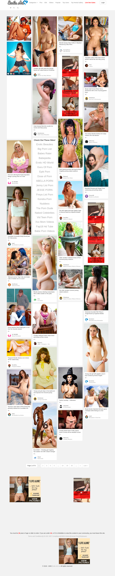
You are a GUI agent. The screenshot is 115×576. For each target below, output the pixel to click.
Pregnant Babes (16, 366)
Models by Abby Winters (44, 75)
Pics (41, 2)
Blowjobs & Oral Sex (95, 417)
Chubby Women (67, 439)
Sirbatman (92, 97)
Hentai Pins (75, 536)
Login (103, 2)
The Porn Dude (44, 208)
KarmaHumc (66, 49)
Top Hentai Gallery (77, 2)
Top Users (66, 2)
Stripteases (83, 536)
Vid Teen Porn (44, 217)
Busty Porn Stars (68, 178)
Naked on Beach (67, 219)
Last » (86, 465)
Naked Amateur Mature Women (72, 266)
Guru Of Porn (44, 167)
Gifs (45, 2)
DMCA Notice (65, 536)
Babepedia (45, 158)
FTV (39, 299)
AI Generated (67, 407)
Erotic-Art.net (56, 566)
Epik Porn (44, 171)
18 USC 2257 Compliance (51, 536)
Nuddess (45, 203)
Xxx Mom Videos (44, 221)
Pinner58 (91, 195)
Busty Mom (15, 183)
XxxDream (15, 284)
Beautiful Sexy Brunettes (96, 320)
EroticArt (91, 319)
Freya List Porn (44, 194)
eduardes (66, 405)
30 (72, 465)
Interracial (40, 458)
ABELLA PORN (44, 180)
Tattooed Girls (16, 285)
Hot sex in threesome (95, 99)
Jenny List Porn (44, 185)
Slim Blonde (66, 51)
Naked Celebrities (44, 212)
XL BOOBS (15, 181)
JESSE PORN (44, 189)
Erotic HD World (45, 162)
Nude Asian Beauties (43, 134)
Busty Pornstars (16, 336)
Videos (51, 2)
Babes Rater (44, 153)
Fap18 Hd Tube (44, 226)
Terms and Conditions (35, 536)
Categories (33, 2)
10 (62, 465)
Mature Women (93, 142)
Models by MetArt (94, 197)
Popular (57, 2)
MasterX (65, 176)
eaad (39, 74)
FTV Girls (40, 300)
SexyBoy (65, 217)
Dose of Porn (44, 176)
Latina (90, 66)
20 (67, 465)
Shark (39, 457)
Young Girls (92, 382)
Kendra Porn (45, 199)
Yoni (90, 64)
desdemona (41, 133)
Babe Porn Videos (45, 231)
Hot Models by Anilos (18, 244)
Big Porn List (45, 148)
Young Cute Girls (42, 399)
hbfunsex (91, 140)
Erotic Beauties (44, 144)
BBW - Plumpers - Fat (44, 344)
